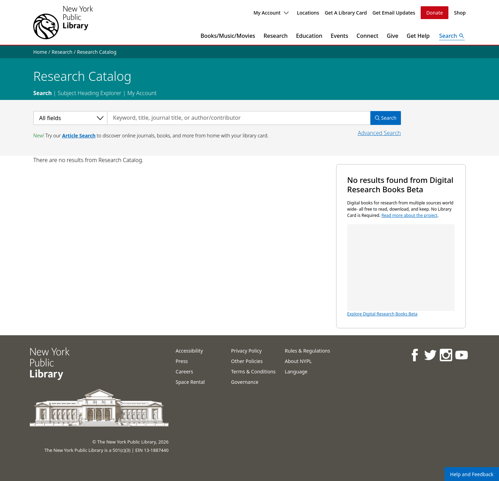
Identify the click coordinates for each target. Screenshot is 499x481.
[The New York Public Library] (63, 22)
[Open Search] (452, 36)
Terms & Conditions (253, 371)
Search (42, 93)
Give (393, 36)
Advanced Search (379, 133)
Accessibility (189, 350)
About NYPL (298, 361)
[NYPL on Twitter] (430, 355)
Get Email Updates (394, 12)
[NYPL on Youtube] (461, 355)
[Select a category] (70, 118)
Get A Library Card (346, 12)
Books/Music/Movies (228, 36)
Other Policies (247, 361)
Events (339, 36)
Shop (460, 12)
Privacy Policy (246, 350)
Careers (184, 371)
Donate (434, 12)
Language (296, 371)
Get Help (418, 36)
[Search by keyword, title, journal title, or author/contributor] (238, 118)
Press (182, 361)
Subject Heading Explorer (89, 93)
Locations (308, 12)
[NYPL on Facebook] (414, 355)
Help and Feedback (471, 474)
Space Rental (190, 382)
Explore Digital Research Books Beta (401, 270)
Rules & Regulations (307, 350)
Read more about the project (410, 215)
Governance (245, 382)
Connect (367, 36)
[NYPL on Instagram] (446, 355)
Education (309, 36)
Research (275, 36)
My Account (270, 12)
